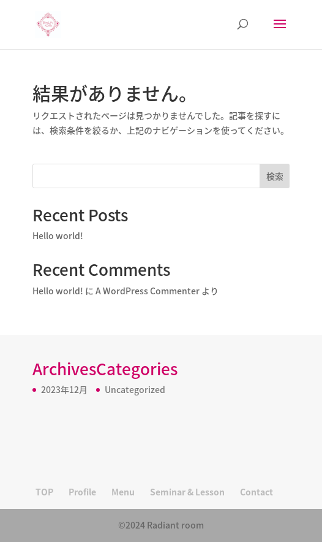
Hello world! (57, 235)
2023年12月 (64, 389)
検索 (274, 176)
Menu (123, 492)
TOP (44, 492)
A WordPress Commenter (147, 290)
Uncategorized (135, 389)
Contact (256, 492)
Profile (82, 492)
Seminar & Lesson (187, 492)
